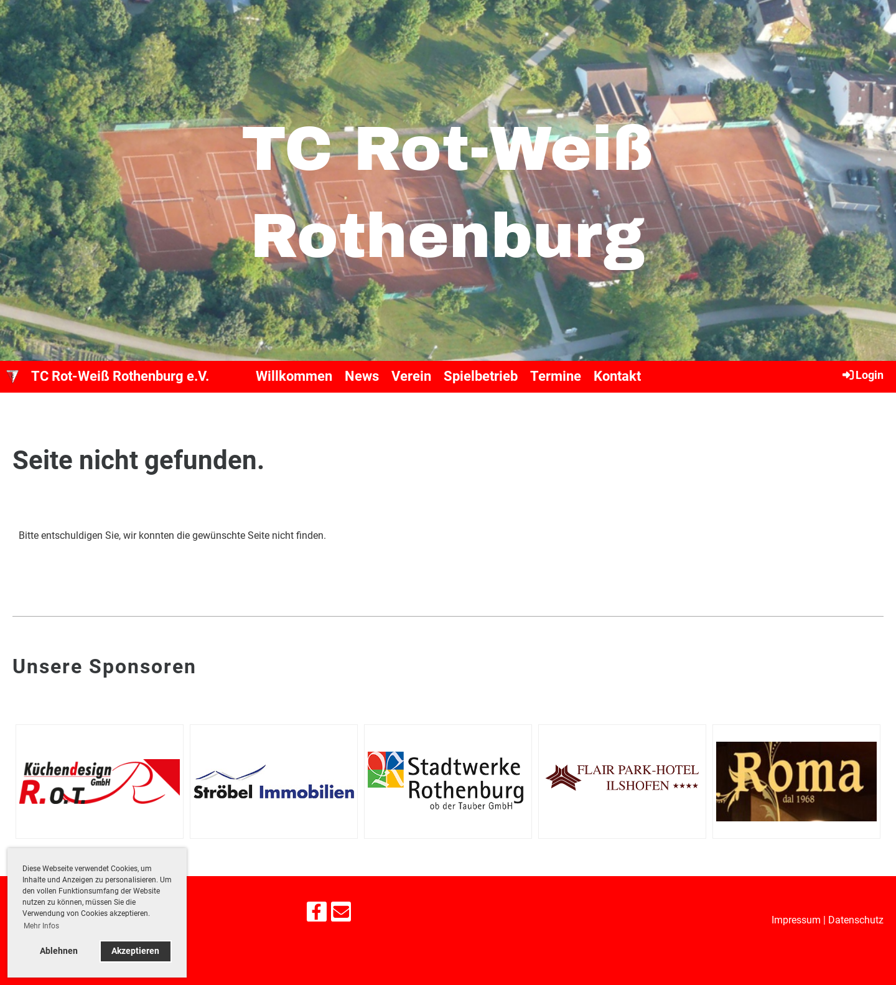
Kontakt (617, 376)
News (362, 376)
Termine (555, 376)
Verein (411, 376)
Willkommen (294, 376)
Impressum (796, 920)
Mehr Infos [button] (41, 926)
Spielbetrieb (481, 376)
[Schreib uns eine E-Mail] (341, 915)
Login (862, 374)
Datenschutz (856, 920)
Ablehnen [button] (59, 951)
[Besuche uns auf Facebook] (317, 915)
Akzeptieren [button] (135, 951)
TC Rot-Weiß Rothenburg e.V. (120, 376)
